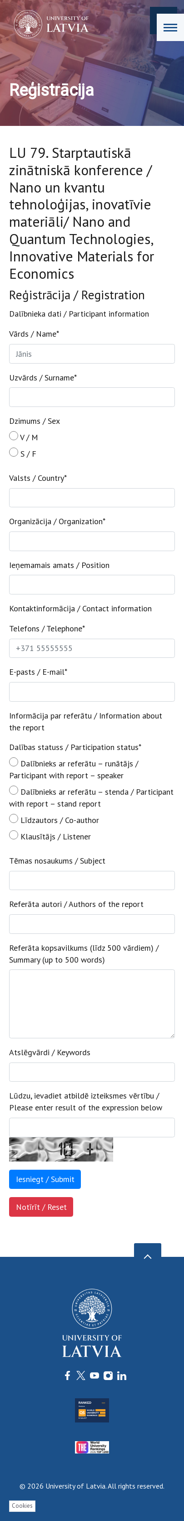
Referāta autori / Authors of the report (76, 904)
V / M (23, 437)
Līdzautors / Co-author (54, 819)
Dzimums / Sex (34, 421)
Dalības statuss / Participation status (75, 747)
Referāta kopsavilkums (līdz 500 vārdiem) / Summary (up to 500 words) (84, 954)
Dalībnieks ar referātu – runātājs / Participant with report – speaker (73, 769)
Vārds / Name (34, 333)
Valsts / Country (38, 478)
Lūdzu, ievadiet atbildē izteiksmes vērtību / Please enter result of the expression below (85, 1101)
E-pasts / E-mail (38, 672)
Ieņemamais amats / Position (59, 565)
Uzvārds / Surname (43, 377)
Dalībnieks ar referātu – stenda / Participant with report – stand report (91, 797)
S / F (22, 453)
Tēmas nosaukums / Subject (57, 860)
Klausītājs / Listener (50, 836)
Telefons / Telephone (47, 628)
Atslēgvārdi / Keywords (49, 1052)
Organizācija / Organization (57, 521)
